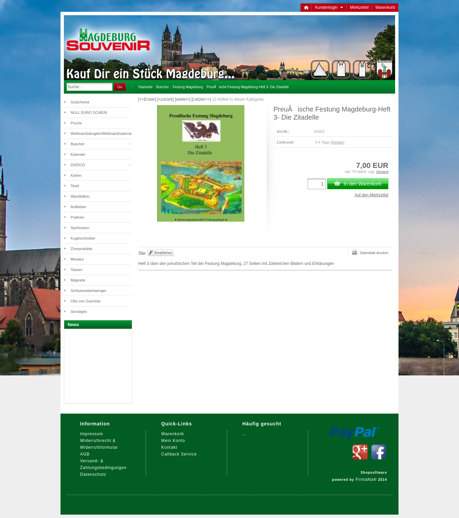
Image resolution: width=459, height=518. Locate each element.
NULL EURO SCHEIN (89, 112)
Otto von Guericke (86, 301)
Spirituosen (80, 228)
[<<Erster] (147, 99)
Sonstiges (79, 312)
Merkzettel (359, 7)
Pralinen (77, 217)
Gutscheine (80, 102)
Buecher (162, 87)
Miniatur (77, 259)
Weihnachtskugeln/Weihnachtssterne (101, 133)
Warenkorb (385, 7)
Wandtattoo (80, 196)
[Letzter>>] (201, 99)
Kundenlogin (329, 7)
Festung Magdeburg (188, 87)
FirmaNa (364, 479)
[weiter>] (182, 99)
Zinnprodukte (81, 249)
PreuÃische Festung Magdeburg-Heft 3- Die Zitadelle (248, 87)
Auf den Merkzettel (371, 195)
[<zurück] (165, 99)
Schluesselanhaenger (88, 291)
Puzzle (76, 123)
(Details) (337, 142)
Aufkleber (78, 207)
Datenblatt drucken (370, 252)
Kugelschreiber (83, 238)
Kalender (78, 154)
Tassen (76, 270)
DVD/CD (78, 165)
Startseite (145, 87)
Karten (76, 175)
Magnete (78, 280)
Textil (75, 186)
